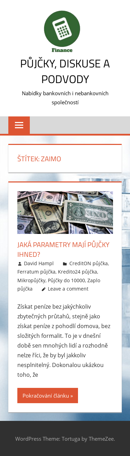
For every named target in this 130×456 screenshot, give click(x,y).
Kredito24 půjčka (77, 271)
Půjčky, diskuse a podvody (65, 71)
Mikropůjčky (31, 280)
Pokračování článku (46, 395)
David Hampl (39, 263)
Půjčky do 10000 (66, 280)
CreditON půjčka (88, 263)
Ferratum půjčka (36, 271)
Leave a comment (68, 288)
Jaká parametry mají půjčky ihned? (63, 249)
